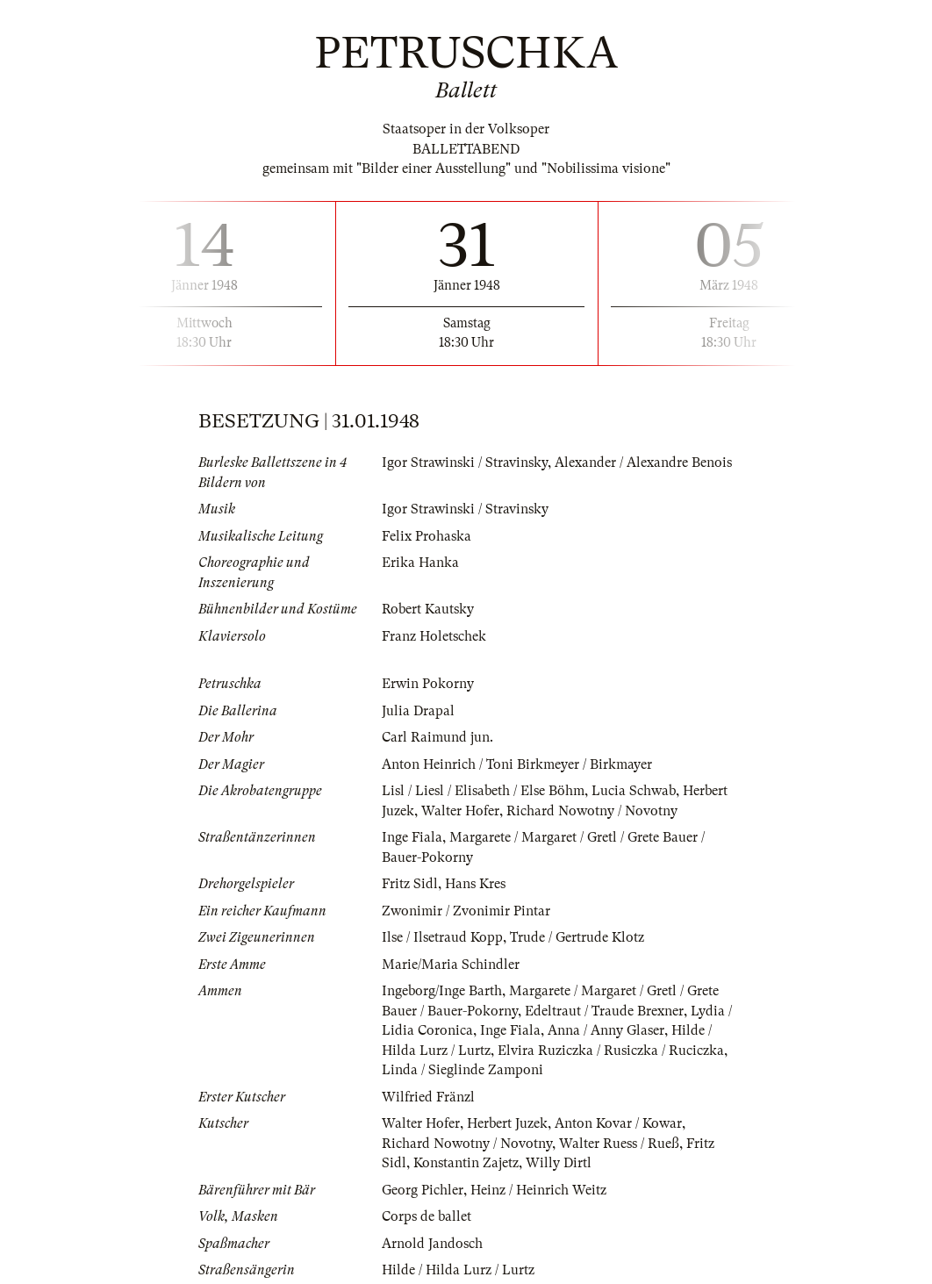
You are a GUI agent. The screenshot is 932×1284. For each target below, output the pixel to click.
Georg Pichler (422, 1190)
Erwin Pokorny (428, 684)
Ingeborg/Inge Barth (442, 991)
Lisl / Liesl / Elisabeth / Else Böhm (483, 791)
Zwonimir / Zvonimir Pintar (466, 911)
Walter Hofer (460, 811)
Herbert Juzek (507, 1123)
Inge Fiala (412, 837)
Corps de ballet (426, 1216)
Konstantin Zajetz (466, 1163)
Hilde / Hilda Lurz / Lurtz (458, 1270)
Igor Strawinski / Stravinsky (465, 462)
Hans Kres (475, 884)
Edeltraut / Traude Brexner (604, 1011)
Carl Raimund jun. (437, 737)
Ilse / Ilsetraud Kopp (442, 937)
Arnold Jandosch (432, 1244)
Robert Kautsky (428, 609)
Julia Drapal (418, 711)
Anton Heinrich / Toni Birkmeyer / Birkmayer (517, 764)
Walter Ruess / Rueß (619, 1143)
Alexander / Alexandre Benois (643, 462)
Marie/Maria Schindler (451, 964)
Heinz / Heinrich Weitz (538, 1190)
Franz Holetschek (434, 636)
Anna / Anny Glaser (606, 1030)
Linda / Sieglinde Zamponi (462, 1070)
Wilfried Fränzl (428, 1097)
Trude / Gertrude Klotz (577, 937)
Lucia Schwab (633, 791)
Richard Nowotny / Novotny (591, 811)
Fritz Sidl (410, 884)
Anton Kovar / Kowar (618, 1123)
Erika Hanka (420, 562)
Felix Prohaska (426, 536)
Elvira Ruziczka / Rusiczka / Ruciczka (611, 1050)
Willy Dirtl (558, 1163)
